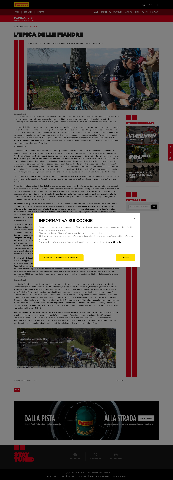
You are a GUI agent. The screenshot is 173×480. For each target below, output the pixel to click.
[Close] (134, 218)
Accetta (125, 258)
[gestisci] (61, 257)
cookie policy (116, 242)
